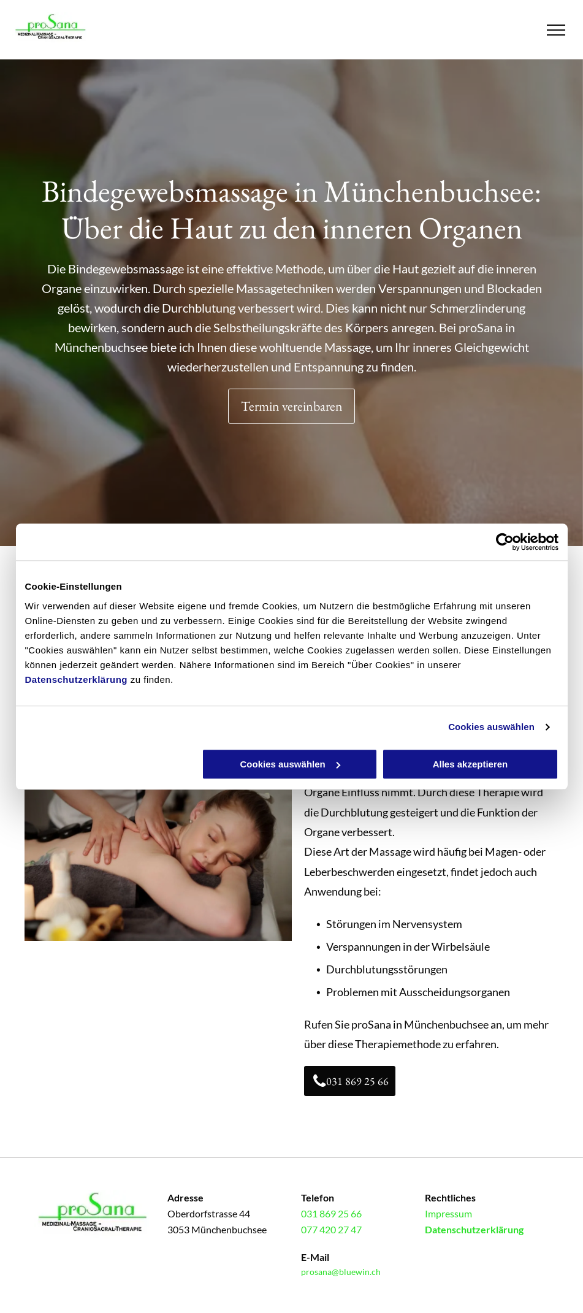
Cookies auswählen (491, 726)
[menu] (556, 30)
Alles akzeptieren (470, 764)
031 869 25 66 (331, 1213)
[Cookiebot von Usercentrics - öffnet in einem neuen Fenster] (504, 542)
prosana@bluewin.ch (341, 1271)
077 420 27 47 (331, 1229)
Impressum (448, 1213)
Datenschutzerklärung (76, 679)
